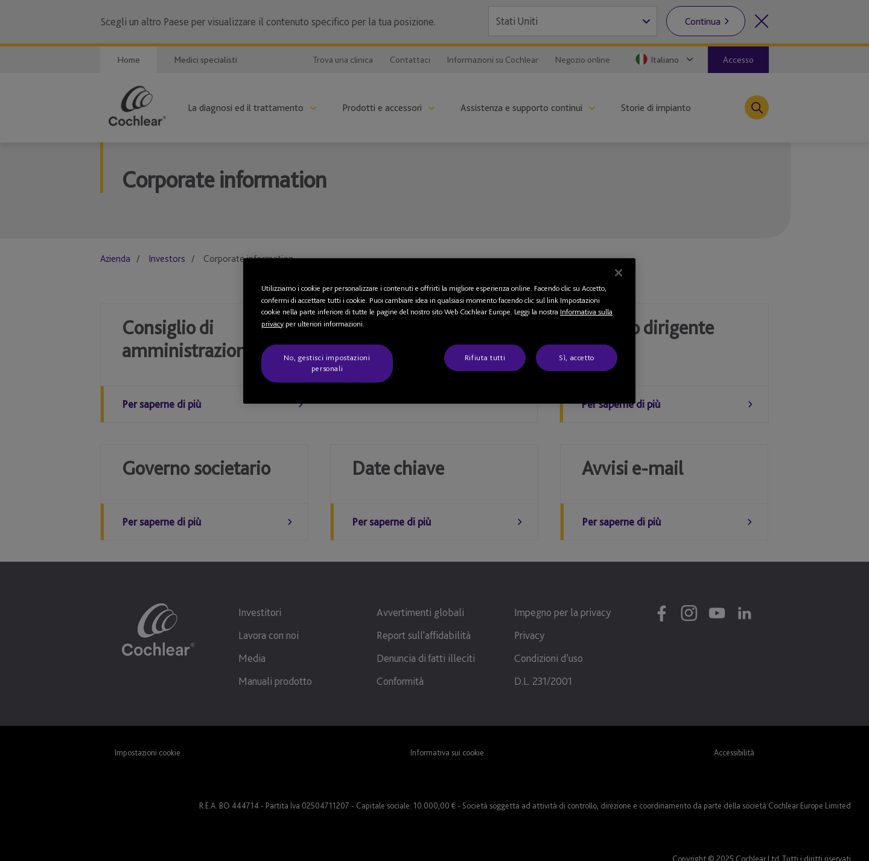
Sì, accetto (576, 357)
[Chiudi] (618, 272)
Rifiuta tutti (485, 357)
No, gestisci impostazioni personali (327, 363)
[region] (439, 331)
